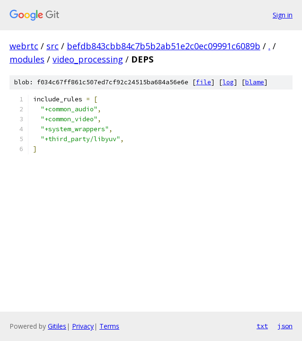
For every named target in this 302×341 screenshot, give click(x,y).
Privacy (83, 326)
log (228, 82)
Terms (109, 326)
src (52, 46)
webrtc (23, 46)
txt (262, 326)
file (203, 82)
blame (254, 82)
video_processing (88, 59)
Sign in (283, 14)
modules (26, 59)
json (285, 326)
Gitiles (57, 326)
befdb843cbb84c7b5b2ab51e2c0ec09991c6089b (163, 46)
